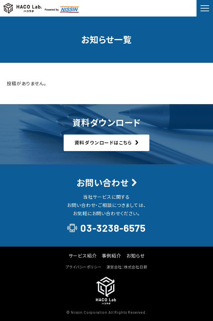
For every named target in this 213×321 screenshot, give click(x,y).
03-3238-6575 (113, 227)
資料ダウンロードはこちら (103, 142)
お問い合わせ (102, 183)
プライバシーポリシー (83, 266)
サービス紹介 (83, 255)
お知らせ (135, 255)
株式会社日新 (135, 266)
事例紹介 (111, 255)
